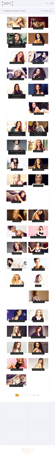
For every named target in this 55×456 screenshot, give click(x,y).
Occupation (46, 10)
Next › (33, 395)
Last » (38, 395)
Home (42, 10)
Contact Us (28, 453)
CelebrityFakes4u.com (29, 448)
